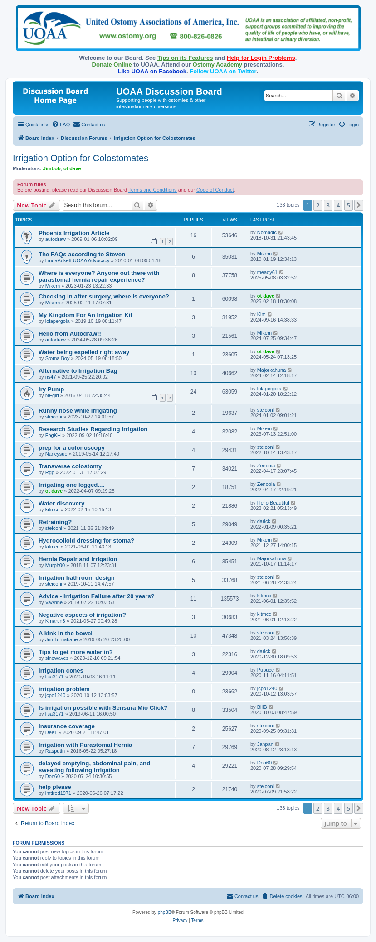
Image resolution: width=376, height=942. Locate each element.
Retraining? (55, 522)
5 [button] (348, 205)
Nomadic (267, 232)
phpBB (164, 912)
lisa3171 (54, 676)
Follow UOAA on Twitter (223, 71)
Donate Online (112, 64)
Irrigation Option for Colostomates (80, 158)
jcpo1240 (55, 695)
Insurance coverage (67, 726)
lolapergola (57, 321)
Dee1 (51, 732)
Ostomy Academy (217, 64)
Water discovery (61, 503)
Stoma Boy (57, 358)
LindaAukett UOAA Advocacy (77, 260)
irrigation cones (61, 670)
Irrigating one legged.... (71, 484)
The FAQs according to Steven (82, 254)
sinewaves (56, 658)
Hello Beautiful (273, 502)
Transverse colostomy (70, 466)
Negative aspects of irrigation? (82, 614)
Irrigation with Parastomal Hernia (85, 744)
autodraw (55, 239)
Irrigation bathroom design (77, 577)
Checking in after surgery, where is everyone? (104, 296)
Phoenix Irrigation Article (74, 233)
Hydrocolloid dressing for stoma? (86, 540)
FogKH (53, 435)
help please (55, 786)
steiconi (53, 416)
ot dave (72, 168)
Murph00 (55, 565)
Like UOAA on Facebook (152, 71)
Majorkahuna (271, 370)
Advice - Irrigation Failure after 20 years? (97, 596)
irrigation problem (64, 689)
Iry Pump (51, 389)
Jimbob (52, 168)
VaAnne (54, 602)
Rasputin (55, 751)
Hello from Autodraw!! (70, 333)
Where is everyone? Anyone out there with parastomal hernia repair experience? (99, 276)
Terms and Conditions (152, 189)
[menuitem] (61, 124)
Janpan (265, 744)
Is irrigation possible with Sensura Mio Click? (103, 707)
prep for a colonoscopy (72, 447)
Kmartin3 (55, 621)
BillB (262, 707)
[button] (358, 205)
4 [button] (338, 205)
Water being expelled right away (84, 352)
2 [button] (317, 205)
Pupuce (265, 670)
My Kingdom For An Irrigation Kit (85, 315)
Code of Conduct (215, 189)
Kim (261, 314)
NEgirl (52, 395)
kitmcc (52, 509)
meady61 (267, 272)
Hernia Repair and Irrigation (78, 559)
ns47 (50, 377)
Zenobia (266, 465)
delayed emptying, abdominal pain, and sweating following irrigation (94, 767)
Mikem (264, 253)
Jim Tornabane (61, 639)
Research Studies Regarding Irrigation (93, 429)
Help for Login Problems (261, 57)
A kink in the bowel (66, 633)
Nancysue (56, 454)
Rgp (49, 472)
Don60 (52, 776)
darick (263, 521)
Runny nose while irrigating (78, 410)
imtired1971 (58, 793)
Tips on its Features (185, 57)
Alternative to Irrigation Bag (78, 370)
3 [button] (328, 205)
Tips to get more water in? (76, 652)
